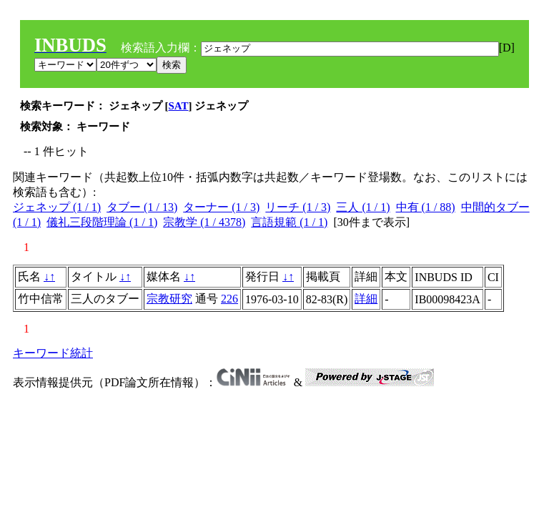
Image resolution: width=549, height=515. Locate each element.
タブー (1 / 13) (142, 207)
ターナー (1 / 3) (221, 207)
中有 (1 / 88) (425, 207)
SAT (179, 106)
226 (229, 299)
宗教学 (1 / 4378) (204, 222)
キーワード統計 (53, 353)
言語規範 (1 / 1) (289, 222)
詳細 (366, 299)
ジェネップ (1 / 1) (57, 207)
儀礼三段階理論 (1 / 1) (101, 222)
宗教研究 (169, 299)
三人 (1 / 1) (363, 207)
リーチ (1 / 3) (297, 207)
